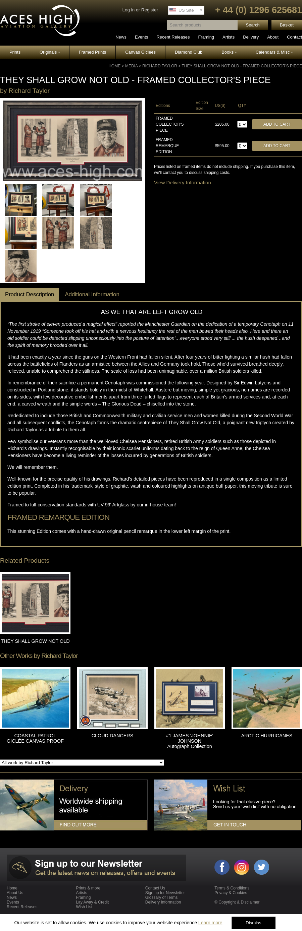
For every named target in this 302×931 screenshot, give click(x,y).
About (273, 37)
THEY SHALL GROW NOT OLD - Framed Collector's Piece (242, 66)
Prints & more (88, 888)
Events (141, 37)
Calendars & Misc (274, 52)
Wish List (84, 907)
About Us (15, 892)
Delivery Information (163, 902)
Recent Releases (173, 37)
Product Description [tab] (29, 294)
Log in (128, 9)
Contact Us (155, 888)
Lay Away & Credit (92, 902)
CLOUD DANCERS (113, 735)
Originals (50, 52)
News (121, 37)
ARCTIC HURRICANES (267, 735)
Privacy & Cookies (230, 892)
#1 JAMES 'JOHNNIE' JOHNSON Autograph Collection (189, 741)
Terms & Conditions (231, 888)
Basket (287, 24)
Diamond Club (188, 52)
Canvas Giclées (140, 52)
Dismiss (253, 922)
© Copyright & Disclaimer (236, 902)
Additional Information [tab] (92, 294)
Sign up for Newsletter (165, 892)
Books (229, 52)
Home (114, 66)
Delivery (251, 37)
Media (131, 66)
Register (149, 9)
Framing (206, 37)
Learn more (210, 922)
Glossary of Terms (161, 897)
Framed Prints (92, 52)
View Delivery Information (182, 182)
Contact (294, 37)
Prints (14, 52)
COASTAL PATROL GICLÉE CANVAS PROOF (35, 738)
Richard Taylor (159, 66)
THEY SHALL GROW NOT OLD (35, 641)
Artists (228, 37)
